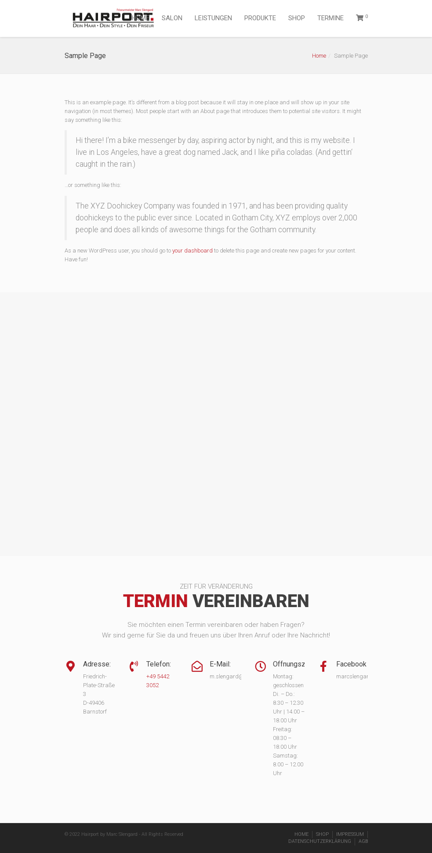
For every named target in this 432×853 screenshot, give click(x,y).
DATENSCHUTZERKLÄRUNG (319, 841)
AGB (363, 841)
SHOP (296, 18)
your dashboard (192, 250)
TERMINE (330, 18)
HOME (140, 18)
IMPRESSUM (350, 834)
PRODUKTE (260, 18)
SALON (172, 18)
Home (319, 55)
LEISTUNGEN (213, 18)
